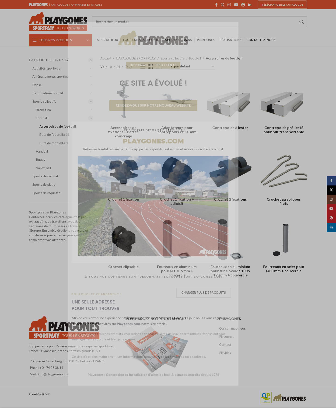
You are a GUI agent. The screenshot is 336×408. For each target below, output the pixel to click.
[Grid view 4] (150, 67)
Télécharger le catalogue (282, 4)
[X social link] (222, 4)
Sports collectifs (44, 101)
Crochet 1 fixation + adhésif (177, 201)
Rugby (40, 159)
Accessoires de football (57, 126)
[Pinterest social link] (243, 4)
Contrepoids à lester (230, 127)
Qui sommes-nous (232, 328)
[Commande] (191, 66)
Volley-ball (43, 168)
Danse (37, 85)
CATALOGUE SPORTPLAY (49, 60)
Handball (42, 151)
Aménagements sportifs (50, 76)
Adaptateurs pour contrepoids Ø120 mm (177, 129)
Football (42, 118)
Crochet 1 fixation (123, 199)
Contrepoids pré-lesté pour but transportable (283, 129)
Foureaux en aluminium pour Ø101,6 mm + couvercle (177, 270)
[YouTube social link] (236, 4)
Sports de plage (43, 184)
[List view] (142, 67)
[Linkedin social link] (250, 4)
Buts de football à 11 (54, 134)
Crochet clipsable (123, 266)
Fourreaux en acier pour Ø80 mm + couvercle (283, 268)
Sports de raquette (46, 193)
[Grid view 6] (158, 67)
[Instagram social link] (229, 4)
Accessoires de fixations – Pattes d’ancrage (123, 131)
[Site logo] (58, 21)
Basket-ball (44, 110)
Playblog (225, 353)
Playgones (226, 336)
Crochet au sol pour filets (284, 201)
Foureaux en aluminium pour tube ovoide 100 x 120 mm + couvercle (230, 270)
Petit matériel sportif (47, 93)
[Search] (199, 21)
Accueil (105, 58)
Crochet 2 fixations (230, 199)
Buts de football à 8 (53, 143)
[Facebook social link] (216, 4)
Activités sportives (46, 68)
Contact (225, 344)
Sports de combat (45, 176)
